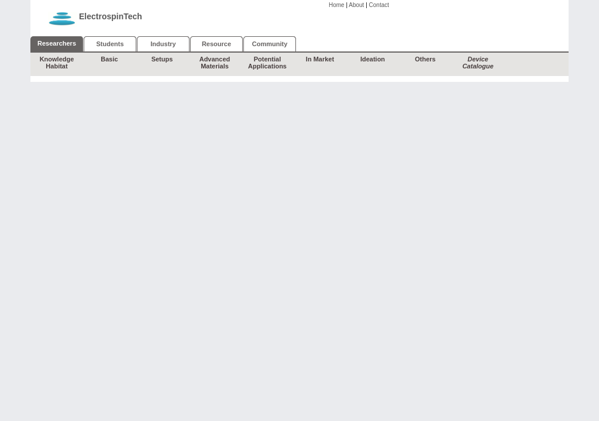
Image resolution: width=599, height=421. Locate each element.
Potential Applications (267, 63)
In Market (320, 59)
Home (337, 5)
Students (109, 43)
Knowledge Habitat (57, 63)
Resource (216, 43)
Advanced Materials (214, 63)
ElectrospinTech (110, 16)
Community (270, 43)
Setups (162, 59)
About (356, 5)
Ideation (372, 59)
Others (425, 59)
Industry (162, 43)
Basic (109, 59)
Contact (379, 5)
